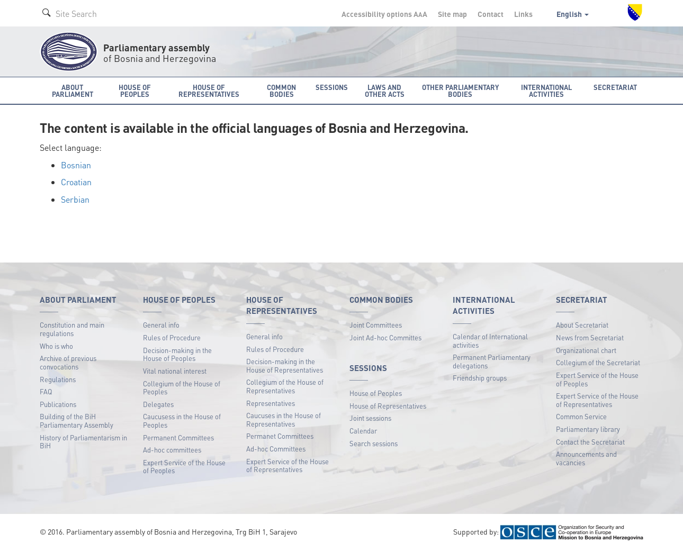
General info (161, 324)
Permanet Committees (279, 435)
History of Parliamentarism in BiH (83, 441)
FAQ (46, 391)
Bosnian (76, 164)
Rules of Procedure (172, 337)
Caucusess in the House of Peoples (182, 420)
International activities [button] (546, 90)
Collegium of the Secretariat (598, 362)
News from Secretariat (590, 337)
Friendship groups (480, 377)
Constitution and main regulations (72, 329)
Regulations (58, 379)
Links (523, 14)
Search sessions (373, 443)
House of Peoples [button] (135, 90)
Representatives (270, 403)
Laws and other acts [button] (385, 90)
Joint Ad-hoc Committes (385, 337)
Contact (491, 14)
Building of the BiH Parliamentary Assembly (76, 420)
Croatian (76, 181)
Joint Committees (375, 324)
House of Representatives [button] (208, 90)
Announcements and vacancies (586, 458)
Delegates (158, 404)
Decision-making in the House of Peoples (177, 354)
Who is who (56, 345)
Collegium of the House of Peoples (181, 387)
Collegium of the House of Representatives (284, 386)
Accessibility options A (384, 14)
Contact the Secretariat (590, 441)
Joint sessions (370, 417)
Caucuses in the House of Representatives (283, 419)
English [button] (572, 14)
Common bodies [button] (281, 90)
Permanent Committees (178, 437)
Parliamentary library (588, 428)
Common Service (581, 416)
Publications (58, 404)
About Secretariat (582, 324)
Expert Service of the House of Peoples (184, 466)
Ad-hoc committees (172, 449)
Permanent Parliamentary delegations (492, 361)
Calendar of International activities (490, 340)
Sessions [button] (332, 87)
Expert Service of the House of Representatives (287, 465)
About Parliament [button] (72, 90)
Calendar (363, 430)
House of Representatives (387, 405)
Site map (452, 14)
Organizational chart (586, 350)
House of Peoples (375, 393)
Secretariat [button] (615, 87)
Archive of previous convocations (68, 362)
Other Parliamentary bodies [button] (460, 90)
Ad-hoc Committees (275, 448)
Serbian (75, 199)
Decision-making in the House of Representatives (284, 365)
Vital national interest (174, 370)
